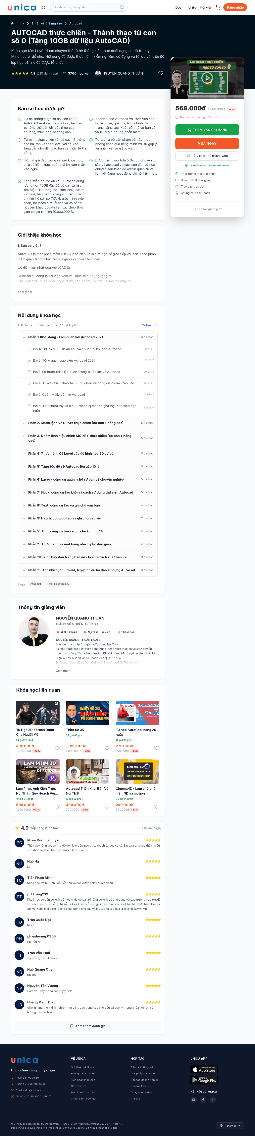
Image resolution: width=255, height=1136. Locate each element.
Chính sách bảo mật (83, 1098)
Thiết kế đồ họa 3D (58, 583)
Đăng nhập (235, 7)
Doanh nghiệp (186, 7)
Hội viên (206, 7)
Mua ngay (207, 144)
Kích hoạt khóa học (83, 1079)
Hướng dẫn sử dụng (83, 1073)
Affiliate (135, 1098)
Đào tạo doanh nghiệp (145, 1079)
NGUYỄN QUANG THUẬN (122, 73)
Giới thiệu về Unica (82, 1067)
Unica (17, 23)
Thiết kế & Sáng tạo (46, 23)
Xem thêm (25, 292)
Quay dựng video (141, 1092)
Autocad (75, 23)
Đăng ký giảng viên (143, 1067)
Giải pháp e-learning (143, 1073)
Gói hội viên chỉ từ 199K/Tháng (207, 155)
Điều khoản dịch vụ (83, 1092)
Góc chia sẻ (78, 1086)
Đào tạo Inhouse (141, 1086)
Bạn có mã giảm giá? (207, 209)
